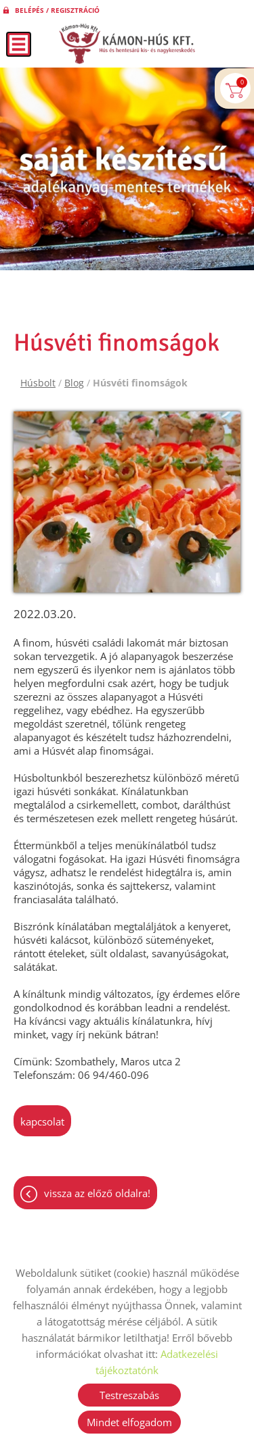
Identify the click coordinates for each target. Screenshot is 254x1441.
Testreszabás (129, 1395)
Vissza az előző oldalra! (97, 1193)
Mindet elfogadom (129, 1422)
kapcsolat (42, 1121)
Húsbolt (38, 382)
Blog (74, 382)
